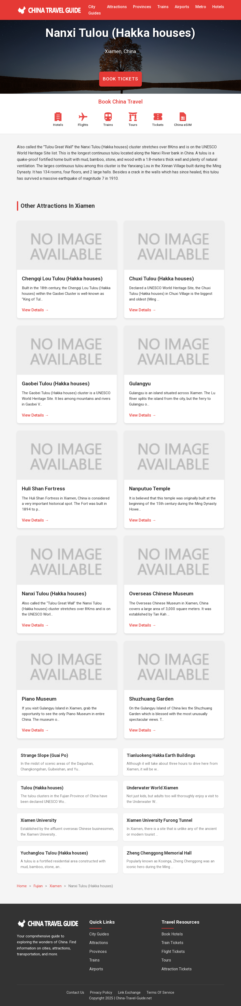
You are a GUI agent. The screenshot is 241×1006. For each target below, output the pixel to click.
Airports (182, 6)
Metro (200, 6)
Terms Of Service (160, 993)
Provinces (142, 6)
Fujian (38, 886)
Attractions (117, 6)
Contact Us (75, 993)
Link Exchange (129, 993)
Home (22, 886)
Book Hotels (172, 934)
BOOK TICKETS (120, 79)
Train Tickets (172, 942)
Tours (166, 960)
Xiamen (56, 886)
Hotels (218, 6)
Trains (163, 6)
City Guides (99, 934)
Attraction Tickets (176, 969)
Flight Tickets (173, 951)
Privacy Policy (101, 993)
